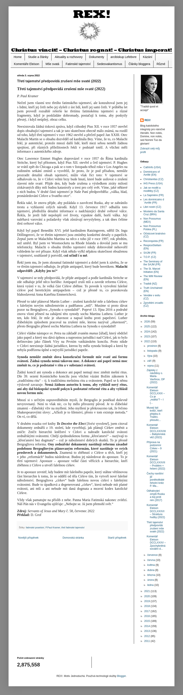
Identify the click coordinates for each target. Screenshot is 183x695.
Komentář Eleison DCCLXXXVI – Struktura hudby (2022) (156, 511)
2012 (147, 636)
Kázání (147, 57)
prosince (152, 345)
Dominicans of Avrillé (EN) (151, 173)
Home (18, 57)
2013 (147, 631)
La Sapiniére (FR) (153, 195)
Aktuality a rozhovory (69, 57)
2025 (147, 326)
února (151, 579)
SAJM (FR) (149, 252)
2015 (147, 621)
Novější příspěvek (28, 537)
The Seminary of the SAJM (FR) (152, 263)
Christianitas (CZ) (153, 179)
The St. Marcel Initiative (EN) (151, 270)
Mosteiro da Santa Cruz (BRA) (153, 213)
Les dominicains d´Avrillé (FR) (153, 201)
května (151, 565)
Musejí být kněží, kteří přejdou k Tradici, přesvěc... (154, 414)
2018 (147, 606)
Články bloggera (139, 64)
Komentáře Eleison (26, 64)
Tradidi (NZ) (150, 283)
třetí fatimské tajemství (72, 527)
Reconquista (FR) (153, 241)
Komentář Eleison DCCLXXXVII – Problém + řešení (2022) (156, 462)
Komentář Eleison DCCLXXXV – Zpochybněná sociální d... (156, 542)
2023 (147, 336)
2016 (147, 616)
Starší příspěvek (117, 537)
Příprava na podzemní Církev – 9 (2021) (154, 447)
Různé (161, 64)
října (150, 355)
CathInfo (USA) (152, 167)
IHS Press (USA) (153, 183)
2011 (147, 641)
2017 (147, 611)
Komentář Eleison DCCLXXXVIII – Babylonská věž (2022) (156, 431)
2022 (147, 341)
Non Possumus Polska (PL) (152, 228)
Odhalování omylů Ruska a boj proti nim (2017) (156, 495)
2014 (147, 626)
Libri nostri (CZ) (152, 206)
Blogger (121, 676)
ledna (150, 585)
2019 (147, 601)
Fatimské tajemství (78, 64)
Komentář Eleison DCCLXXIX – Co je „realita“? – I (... (156, 395)
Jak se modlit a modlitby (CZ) (152, 189)
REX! (148, 120)
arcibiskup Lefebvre (123, 57)
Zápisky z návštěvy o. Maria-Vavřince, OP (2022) (156, 376)
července (152, 554)
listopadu (152, 350)
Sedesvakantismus (109, 64)
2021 (147, 591)
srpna (150, 365)
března (151, 575)
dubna (151, 570)
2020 (147, 596)
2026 (147, 321)
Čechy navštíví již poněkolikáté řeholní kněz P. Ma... (155, 479)
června (151, 560)
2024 (147, 331)
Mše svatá (52, 64)
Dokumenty (96, 57)
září (149, 360)
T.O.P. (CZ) (149, 257)
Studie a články (38, 57)
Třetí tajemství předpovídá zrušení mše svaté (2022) (155, 527)
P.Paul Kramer (53, 527)
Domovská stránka (73, 537)
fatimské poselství (35, 527)
